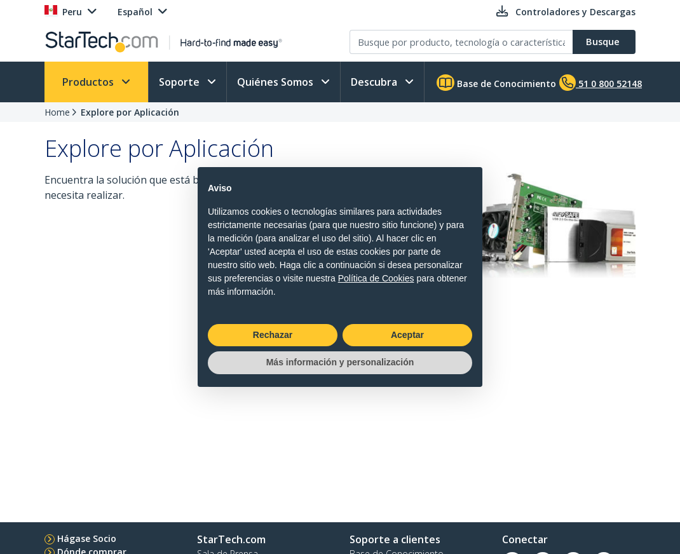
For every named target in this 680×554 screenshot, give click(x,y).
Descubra (375, 82)
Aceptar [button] (407, 335)
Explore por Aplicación (130, 112)
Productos (89, 82)
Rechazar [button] (272, 335)
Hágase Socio (86, 538)
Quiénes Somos (276, 82)
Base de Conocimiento (496, 82)
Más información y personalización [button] (340, 362)
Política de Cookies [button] (376, 278)
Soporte (180, 82)
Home (57, 112)
